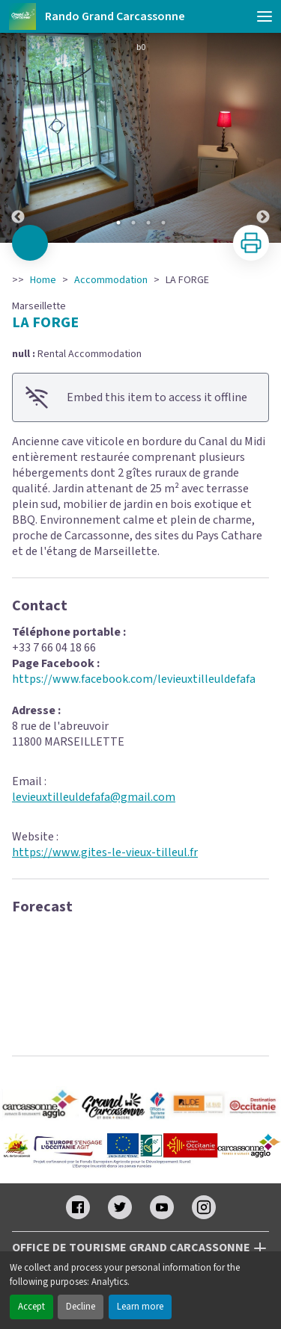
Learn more (140, 1306)
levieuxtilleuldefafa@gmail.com (93, 797)
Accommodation (111, 280)
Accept (31, 1306)
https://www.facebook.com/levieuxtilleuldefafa (134, 679)
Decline (80, 1306)
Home (43, 280)
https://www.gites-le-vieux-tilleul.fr (105, 852)
